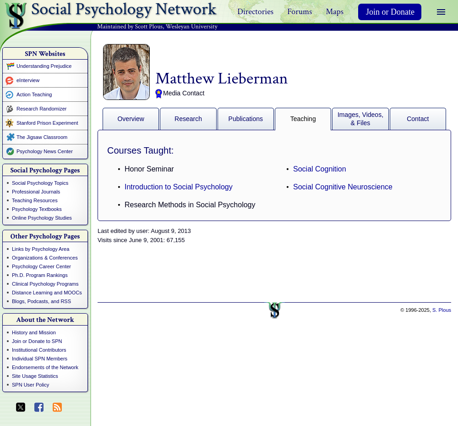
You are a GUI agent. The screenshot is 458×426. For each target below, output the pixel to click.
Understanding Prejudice (43, 66)
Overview (130, 118)
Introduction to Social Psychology (179, 187)
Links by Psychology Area (40, 249)
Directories (255, 11)
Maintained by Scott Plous (130, 26)
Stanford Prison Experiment (47, 123)
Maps (335, 11)
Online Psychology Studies (42, 218)
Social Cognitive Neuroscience (343, 187)
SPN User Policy (30, 384)
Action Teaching (34, 94)
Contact (418, 118)
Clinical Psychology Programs (45, 284)
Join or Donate (390, 12)
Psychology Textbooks (37, 209)
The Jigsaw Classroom (41, 137)
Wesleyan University (192, 26)
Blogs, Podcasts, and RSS (41, 301)
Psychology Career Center (41, 266)
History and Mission (34, 332)
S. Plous (441, 310)
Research (188, 118)
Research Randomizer (41, 108)
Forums (299, 11)
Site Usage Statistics (35, 376)
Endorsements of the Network (45, 367)
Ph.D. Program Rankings (40, 275)
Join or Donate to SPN (37, 341)
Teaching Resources (35, 200)
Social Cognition (319, 169)
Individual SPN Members (39, 358)
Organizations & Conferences (45, 257)
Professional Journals (36, 191)
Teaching (303, 118)
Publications (246, 118)
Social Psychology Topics (40, 183)
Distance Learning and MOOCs (47, 292)
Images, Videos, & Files (360, 119)
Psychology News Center (44, 151)
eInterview (27, 80)
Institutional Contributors (39, 350)
